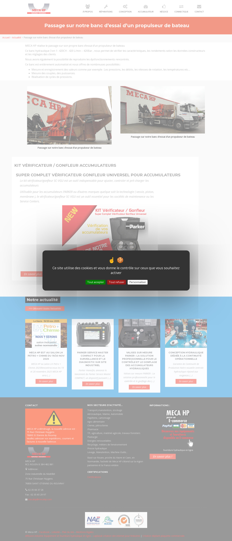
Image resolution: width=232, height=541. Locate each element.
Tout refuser (116, 282)
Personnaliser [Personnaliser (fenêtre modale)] (137, 282)
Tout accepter (95, 282)
